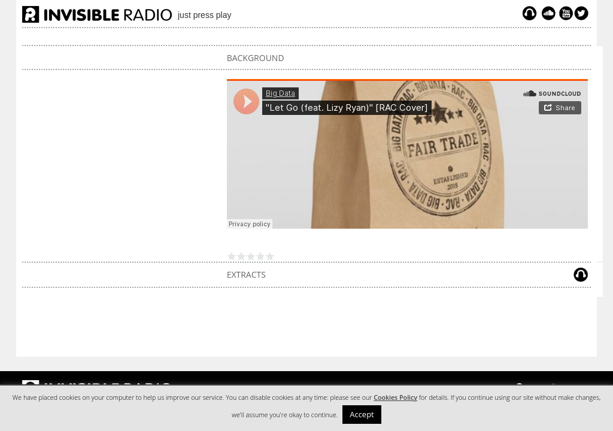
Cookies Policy (395, 397)
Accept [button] (362, 414)
